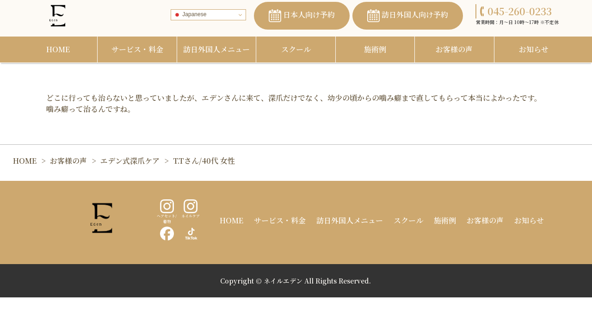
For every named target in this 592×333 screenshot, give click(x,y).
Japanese (189, 14)
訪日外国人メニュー (216, 49)
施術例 (375, 49)
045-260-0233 (516, 11)
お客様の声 (454, 49)
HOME (58, 49)
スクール (296, 49)
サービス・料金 (137, 49)
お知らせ (534, 49)
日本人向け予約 (302, 15)
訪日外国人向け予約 (407, 15)
